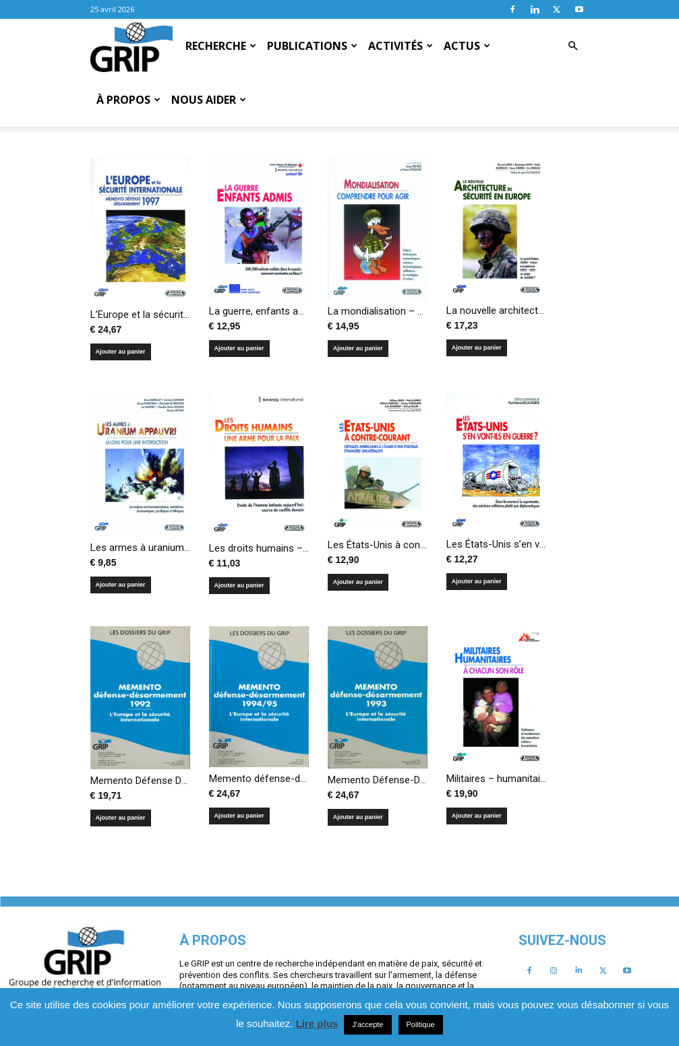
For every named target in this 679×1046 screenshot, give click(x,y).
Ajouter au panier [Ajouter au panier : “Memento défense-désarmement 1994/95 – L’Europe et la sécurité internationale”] (239, 815)
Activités (400, 45)
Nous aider (208, 99)
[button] (573, 45)
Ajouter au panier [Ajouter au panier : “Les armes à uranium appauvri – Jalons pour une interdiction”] (121, 584)
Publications (312, 45)
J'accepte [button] (367, 1024)
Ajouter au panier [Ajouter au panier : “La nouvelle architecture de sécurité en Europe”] (477, 347)
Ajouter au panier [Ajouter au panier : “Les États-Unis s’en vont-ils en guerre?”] (477, 581)
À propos (128, 99)
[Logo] (131, 46)
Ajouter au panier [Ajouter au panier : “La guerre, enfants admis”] (239, 348)
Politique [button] (421, 1024)
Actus (467, 45)
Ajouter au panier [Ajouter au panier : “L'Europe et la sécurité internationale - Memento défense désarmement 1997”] (121, 351)
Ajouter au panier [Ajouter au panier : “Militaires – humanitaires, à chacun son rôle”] (477, 815)
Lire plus (317, 1023)
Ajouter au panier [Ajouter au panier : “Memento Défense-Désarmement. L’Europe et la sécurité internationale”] (358, 817)
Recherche (220, 45)
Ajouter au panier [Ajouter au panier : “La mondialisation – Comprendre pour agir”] (358, 348)
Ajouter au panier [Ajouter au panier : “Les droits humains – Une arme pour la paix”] (239, 585)
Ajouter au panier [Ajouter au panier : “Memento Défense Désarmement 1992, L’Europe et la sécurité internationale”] (121, 817)
